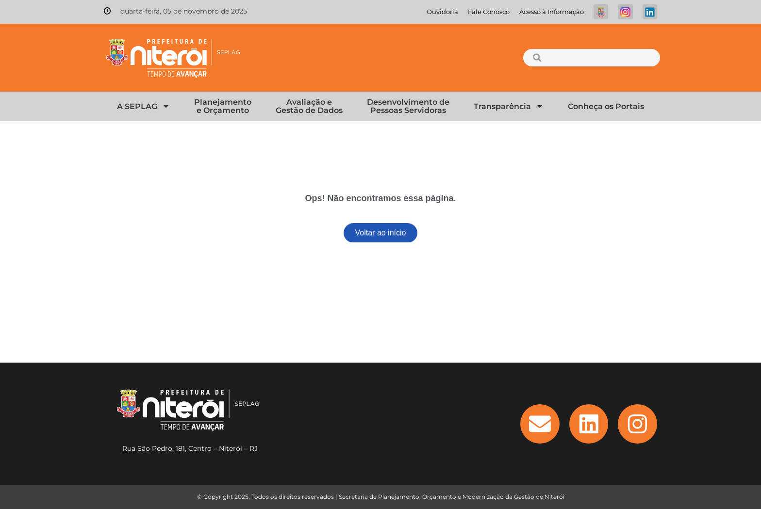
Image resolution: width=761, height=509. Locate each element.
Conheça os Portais (606, 106)
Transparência (509, 106)
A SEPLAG (143, 106)
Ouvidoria (442, 12)
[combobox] (591, 57)
